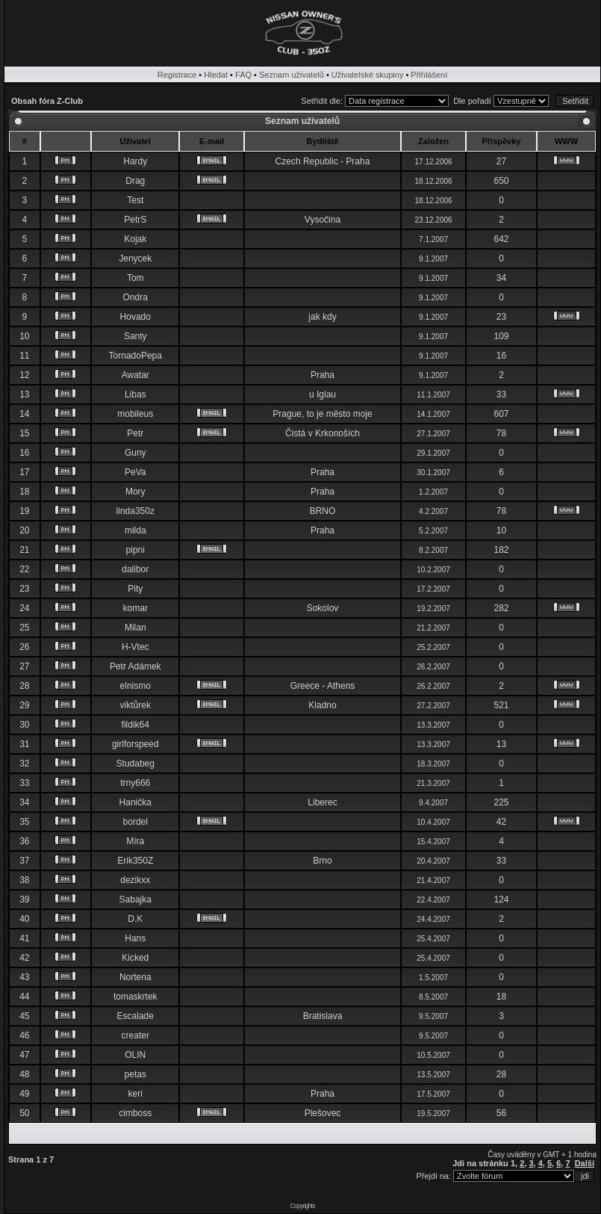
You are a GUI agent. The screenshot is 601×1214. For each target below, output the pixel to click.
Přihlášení (429, 74)
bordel (135, 822)
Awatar (135, 375)
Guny (135, 452)
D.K (135, 919)
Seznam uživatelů (291, 74)
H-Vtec (135, 647)
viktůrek (135, 705)
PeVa (135, 472)
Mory (135, 491)
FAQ (243, 74)
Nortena (135, 977)
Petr (135, 433)
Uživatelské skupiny (367, 74)
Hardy (135, 161)
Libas (135, 394)
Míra (135, 841)
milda (135, 530)
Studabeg (135, 763)
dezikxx (135, 880)
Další (584, 1163)
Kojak (135, 239)
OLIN (135, 1055)
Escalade (135, 1016)
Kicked (135, 958)
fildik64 (135, 724)
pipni (135, 550)
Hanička (135, 802)
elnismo (135, 686)
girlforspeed (135, 744)
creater (135, 1035)
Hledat (216, 74)
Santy (135, 336)
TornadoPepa (135, 355)
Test (135, 200)
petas (135, 1074)
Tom (135, 278)
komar (135, 608)
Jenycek (135, 258)
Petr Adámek (135, 666)
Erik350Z (135, 860)
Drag (135, 181)
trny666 (135, 783)
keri (135, 1093)
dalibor (135, 569)
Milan (135, 627)
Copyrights (302, 1206)
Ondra (135, 297)
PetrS (135, 219)
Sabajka (135, 899)
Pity (135, 588)
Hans (135, 938)
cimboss (135, 1113)
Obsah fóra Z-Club (47, 100)
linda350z (135, 511)
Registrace (177, 74)
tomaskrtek (135, 996)
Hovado (135, 317)
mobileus (135, 414)
